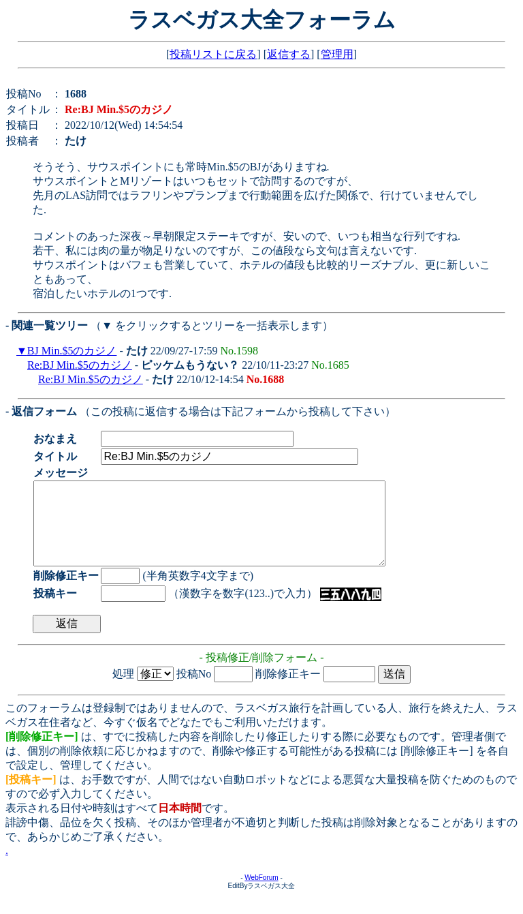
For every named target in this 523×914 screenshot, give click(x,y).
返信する (289, 54)
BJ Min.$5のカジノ (72, 350)
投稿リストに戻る (213, 54)
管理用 (337, 54)
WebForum (261, 894)
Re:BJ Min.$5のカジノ (79, 365)
